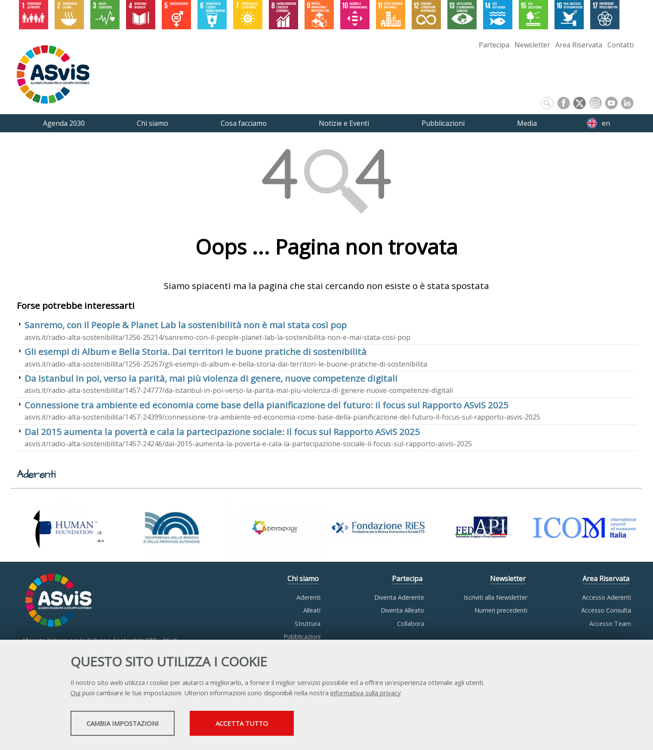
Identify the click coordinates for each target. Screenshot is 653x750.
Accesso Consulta (606, 610)
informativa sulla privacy (365, 694)
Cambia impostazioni (138, 724)
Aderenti (308, 597)
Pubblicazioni (301, 636)
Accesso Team (610, 623)
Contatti (620, 45)
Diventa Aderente (399, 597)
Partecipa (494, 45)
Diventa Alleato (402, 610)
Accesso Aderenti (606, 597)
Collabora (410, 623)
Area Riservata (578, 45)
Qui (75, 694)
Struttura (307, 623)
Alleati (311, 610)
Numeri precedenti (500, 610)
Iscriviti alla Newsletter (495, 597)
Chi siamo (303, 578)
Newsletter (532, 45)
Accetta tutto (293, 724)
